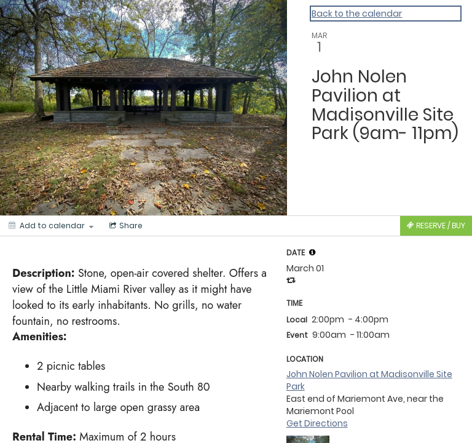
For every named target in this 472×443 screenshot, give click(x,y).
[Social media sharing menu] (125, 226)
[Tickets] (436, 226)
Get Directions (317, 423)
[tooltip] (312, 252)
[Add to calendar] (51, 226)
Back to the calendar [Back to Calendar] (357, 13)
